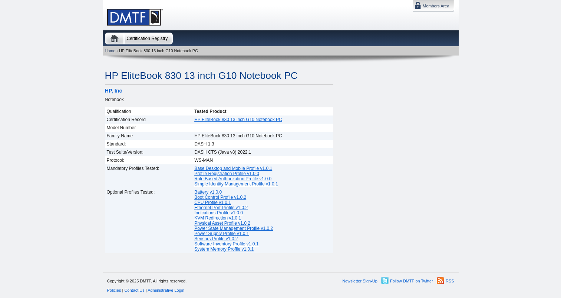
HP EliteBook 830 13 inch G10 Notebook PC (201, 75)
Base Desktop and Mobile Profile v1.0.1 (233, 168)
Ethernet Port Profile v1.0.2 (221, 207)
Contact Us (134, 290)
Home (114, 38)
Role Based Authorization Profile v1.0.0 (232, 178)
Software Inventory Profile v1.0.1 (226, 244)
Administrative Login (166, 290)
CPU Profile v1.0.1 (212, 202)
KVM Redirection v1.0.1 (217, 218)
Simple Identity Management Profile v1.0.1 (236, 184)
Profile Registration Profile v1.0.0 (226, 173)
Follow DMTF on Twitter (411, 281)
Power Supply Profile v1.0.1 (221, 233)
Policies (114, 290)
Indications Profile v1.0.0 (218, 212)
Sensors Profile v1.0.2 (216, 238)
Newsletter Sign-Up (359, 281)
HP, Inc (113, 91)
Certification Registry (147, 38)
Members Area (436, 6)
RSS (450, 281)
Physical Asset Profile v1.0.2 (222, 223)
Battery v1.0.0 (208, 192)
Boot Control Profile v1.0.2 (220, 197)
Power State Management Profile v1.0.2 (233, 228)
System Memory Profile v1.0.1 (224, 249)
